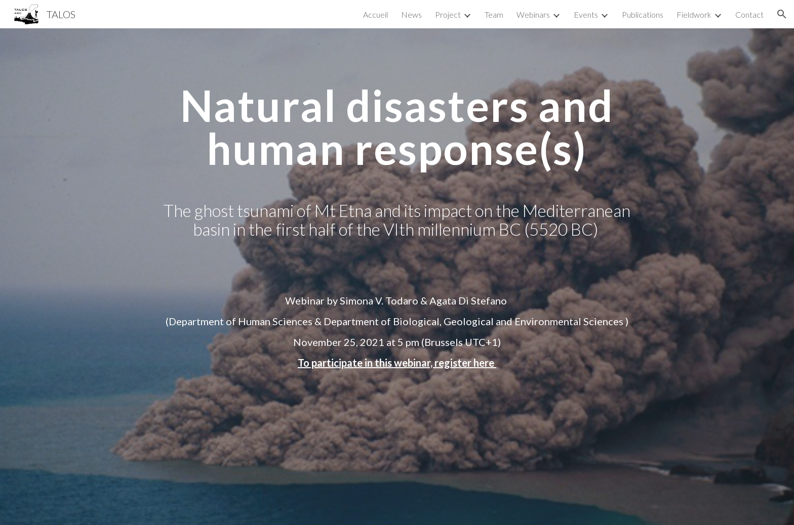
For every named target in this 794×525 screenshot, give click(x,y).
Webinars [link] (533, 14)
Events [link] (586, 14)
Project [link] (448, 14)
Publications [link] (642, 14)
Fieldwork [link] (694, 14)
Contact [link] (749, 14)
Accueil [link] (375, 14)
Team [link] (494, 14)
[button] (782, 14)
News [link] (411, 14)
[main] (396, 182)
